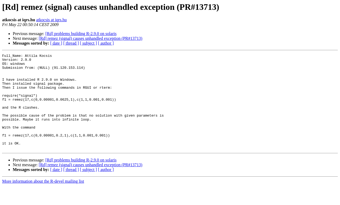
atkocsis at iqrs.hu (51, 20)
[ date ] (56, 43)
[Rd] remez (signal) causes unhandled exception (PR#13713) (90, 38)
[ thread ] (71, 43)
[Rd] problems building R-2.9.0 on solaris (81, 33)
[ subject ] (88, 43)
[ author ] (106, 43)
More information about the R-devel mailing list (43, 200)
